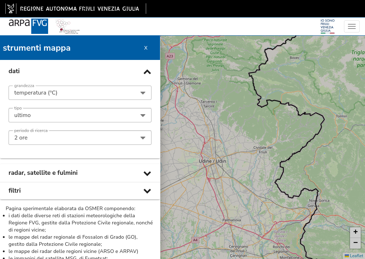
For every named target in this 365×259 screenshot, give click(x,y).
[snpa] (67, 22)
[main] (75, 8)
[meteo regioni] (2, 26)
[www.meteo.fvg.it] (28, 22)
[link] (75, 8)
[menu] (352, 26)
